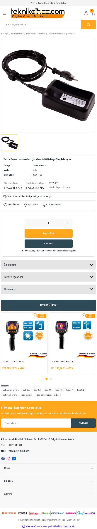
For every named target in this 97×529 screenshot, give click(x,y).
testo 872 (80, 390)
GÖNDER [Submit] (83, 423)
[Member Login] (86, 13)
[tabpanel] (24, 343)
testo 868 (37, 390)
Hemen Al (48, 243)
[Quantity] (48, 223)
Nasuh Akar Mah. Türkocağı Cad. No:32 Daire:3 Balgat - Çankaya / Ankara (37, 439)
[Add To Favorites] (12, 205)
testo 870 (58, 390)
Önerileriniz (10, 289)
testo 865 (26, 390)
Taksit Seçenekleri (13, 277)
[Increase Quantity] (67, 223)
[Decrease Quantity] (30, 223)
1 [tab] (46, 379)
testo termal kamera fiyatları (48, 395)
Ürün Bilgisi (10, 265)
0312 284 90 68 (11, 445)
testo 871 (69, 390)
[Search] (48, 24)
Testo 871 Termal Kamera (62, 361)
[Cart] (93, 13)
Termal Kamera (39, 165)
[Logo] (37, 13)
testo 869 (48, 390)
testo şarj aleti (27, 395)
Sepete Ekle (48, 233)
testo (35, 170)
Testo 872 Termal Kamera (13, 361)
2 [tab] (51, 379)
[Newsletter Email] (48, 423)
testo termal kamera (11, 390)
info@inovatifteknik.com (15, 451)
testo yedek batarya (10, 395)
